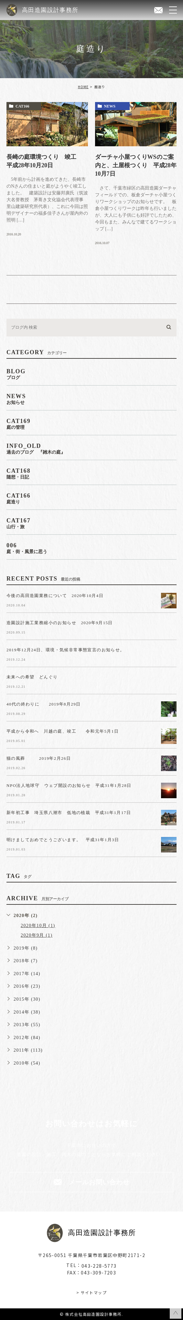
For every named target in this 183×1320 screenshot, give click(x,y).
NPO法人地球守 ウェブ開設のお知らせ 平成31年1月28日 (69, 785)
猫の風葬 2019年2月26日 (43, 758)
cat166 (22, 106)
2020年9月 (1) (36, 935)
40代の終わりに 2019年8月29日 (43, 703)
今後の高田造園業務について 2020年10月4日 (54, 595)
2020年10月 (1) (38, 925)
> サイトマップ (91, 1292)
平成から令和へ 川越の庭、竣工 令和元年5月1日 (62, 730)
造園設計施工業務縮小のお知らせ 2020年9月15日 (59, 622)
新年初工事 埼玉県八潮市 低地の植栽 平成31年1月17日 (68, 812)
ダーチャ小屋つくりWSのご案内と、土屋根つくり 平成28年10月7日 (136, 165)
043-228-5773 (99, 1266)
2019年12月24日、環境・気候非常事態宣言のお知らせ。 (65, 649)
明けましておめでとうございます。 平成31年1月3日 (62, 839)
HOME (83, 86)
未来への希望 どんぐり (32, 676)
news (109, 106)
